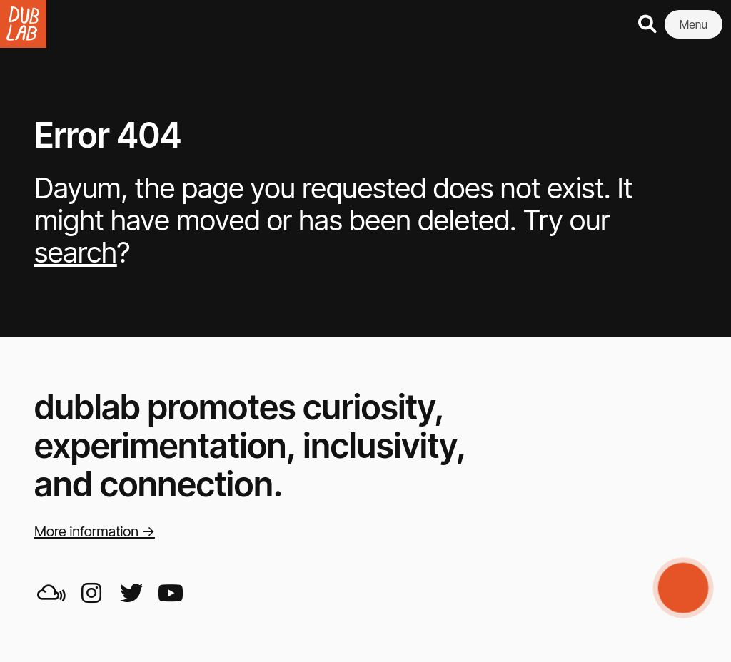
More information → (94, 531)
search (75, 252)
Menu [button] (693, 24)
